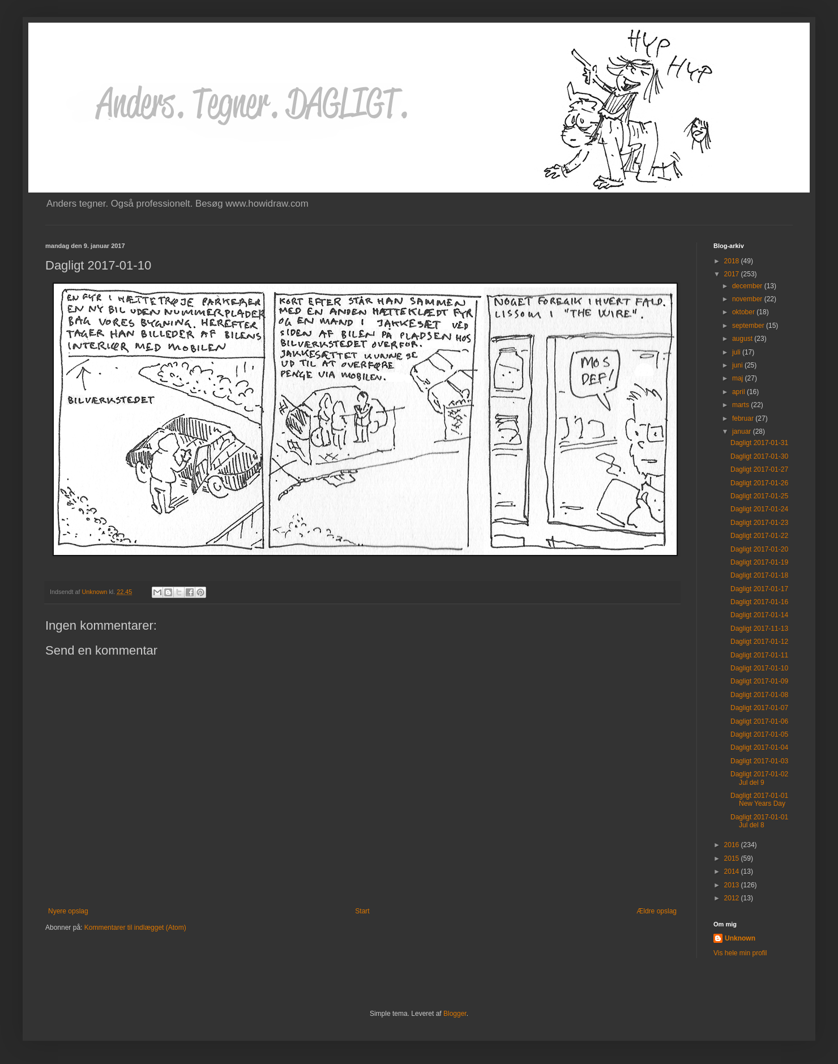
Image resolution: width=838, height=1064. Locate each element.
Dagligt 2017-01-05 (759, 734)
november (748, 299)
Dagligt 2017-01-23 (759, 523)
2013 (732, 885)
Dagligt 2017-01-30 (759, 456)
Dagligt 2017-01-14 (759, 615)
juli (737, 352)
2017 (732, 274)
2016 (732, 845)
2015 (732, 858)
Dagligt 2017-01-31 (759, 443)
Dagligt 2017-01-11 (759, 655)
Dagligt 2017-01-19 (759, 562)
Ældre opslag (656, 911)
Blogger (455, 1014)
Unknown (740, 938)
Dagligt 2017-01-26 (759, 483)
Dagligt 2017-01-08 (759, 695)
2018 (732, 261)
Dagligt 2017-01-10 (759, 668)
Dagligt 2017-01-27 (759, 469)
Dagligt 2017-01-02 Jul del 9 (759, 778)
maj (738, 378)
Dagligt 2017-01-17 (759, 589)
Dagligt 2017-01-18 (759, 575)
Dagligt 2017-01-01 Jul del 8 (759, 821)
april (739, 392)
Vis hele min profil (740, 953)
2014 (732, 871)
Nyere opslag (68, 911)
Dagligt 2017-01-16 (759, 602)
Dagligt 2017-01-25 (759, 496)
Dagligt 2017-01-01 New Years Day (759, 799)
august (743, 339)
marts (741, 405)
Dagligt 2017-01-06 (759, 721)
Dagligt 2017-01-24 (759, 509)
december (748, 286)
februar (743, 418)
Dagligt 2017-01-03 (759, 761)
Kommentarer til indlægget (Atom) (135, 927)
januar (742, 431)
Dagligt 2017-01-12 (759, 642)
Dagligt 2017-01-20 (759, 549)
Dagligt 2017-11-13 (759, 629)
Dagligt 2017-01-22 (759, 536)
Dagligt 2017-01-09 (759, 681)
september (749, 326)
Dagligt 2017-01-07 (759, 708)
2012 (732, 898)
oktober (744, 312)
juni (738, 365)
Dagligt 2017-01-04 (759, 747)
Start (362, 911)
